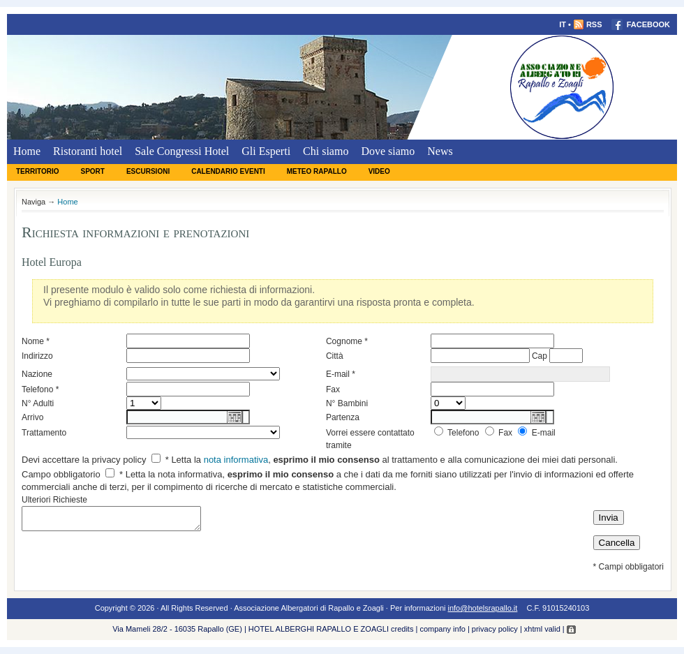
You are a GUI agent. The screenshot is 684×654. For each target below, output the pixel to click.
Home (26, 151)
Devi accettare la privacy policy (84, 459)
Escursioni (148, 171)
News (439, 151)
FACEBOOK (640, 24)
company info (442, 629)
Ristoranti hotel (87, 151)
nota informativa (236, 459)
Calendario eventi (228, 171)
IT (562, 24)
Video (379, 171)
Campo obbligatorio (61, 474)
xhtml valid (542, 629)
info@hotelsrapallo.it (483, 608)
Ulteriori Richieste (54, 500)
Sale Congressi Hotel (182, 151)
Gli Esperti (265, 151)
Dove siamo (388, 151)
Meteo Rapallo (317, 171)
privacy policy (495, 629)
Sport (92, 171)
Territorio (37, 171)
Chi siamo (325, 151)
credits (402, 629)
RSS (587, 24)
